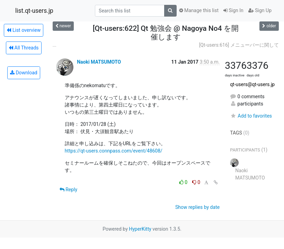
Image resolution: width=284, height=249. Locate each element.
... (54, 45)
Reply (68, 189)
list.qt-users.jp (34, 10)
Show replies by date (197, 207)
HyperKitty (140, 229)
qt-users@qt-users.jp (252, 84)
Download (23, 72)
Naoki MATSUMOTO (99, 62)
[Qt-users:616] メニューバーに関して (239, 45)
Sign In (233, 10)
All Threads (23, 47)
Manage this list (199, 10)
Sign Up (260, 10)
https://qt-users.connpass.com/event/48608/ (113, 151)
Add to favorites (251, 116)
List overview (24, 30)
